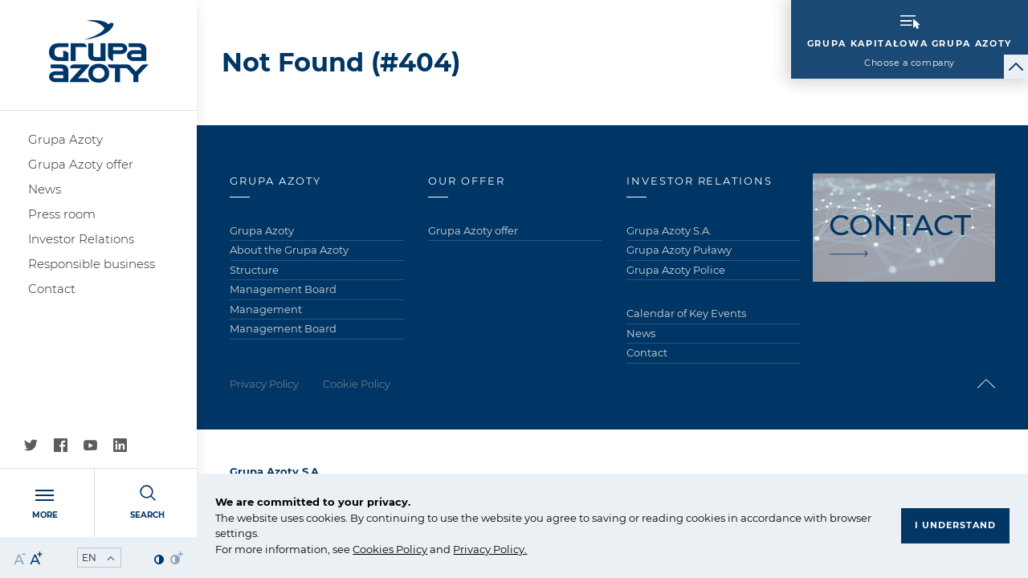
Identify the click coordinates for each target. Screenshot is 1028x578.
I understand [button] (955, 525)
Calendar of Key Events (686, 313)
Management (266, 309)
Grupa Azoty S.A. (669, 230)
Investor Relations (81, 238)
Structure (254, 269)
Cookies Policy (390, 549)
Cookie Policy (356, 383)
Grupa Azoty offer (80, 164)
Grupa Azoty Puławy (679, 249)
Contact (51, 288)
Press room (62, 214)
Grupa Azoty (65, 139)
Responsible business (91, 263)
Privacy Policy (488, 549)
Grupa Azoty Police (675, 269)
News (44, 189)
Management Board (283, 289)
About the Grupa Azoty (289, 249)
